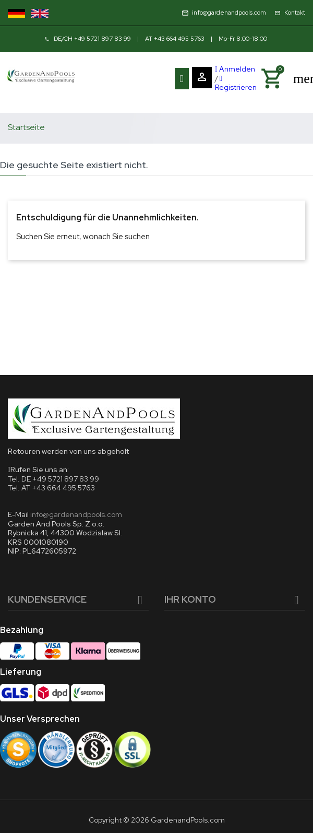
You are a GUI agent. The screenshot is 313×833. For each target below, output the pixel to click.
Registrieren (236, 83)
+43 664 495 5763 (179, 38)
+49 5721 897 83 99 (102, 38)
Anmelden (235, 69)
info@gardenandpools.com (76, 514)
